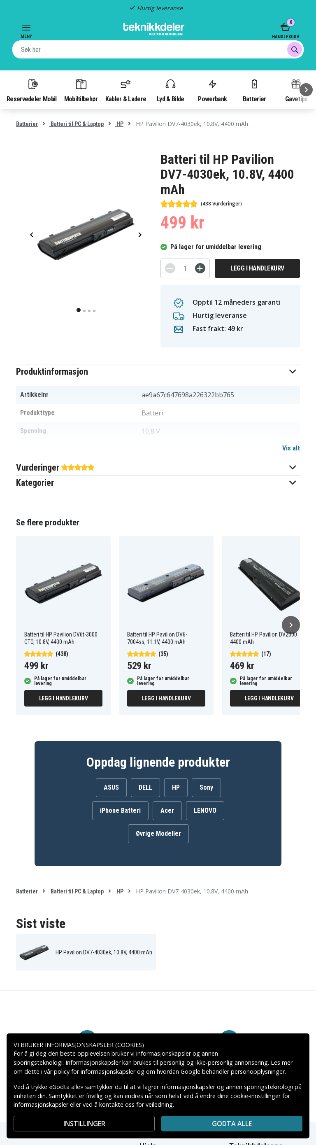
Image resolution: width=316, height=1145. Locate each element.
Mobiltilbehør (81, 90)
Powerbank (212, 90)
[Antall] (185, 268)
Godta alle (232, 1123)
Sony (206, 787)
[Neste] (306, 89)
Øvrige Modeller (158, 833)
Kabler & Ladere (125, 90)
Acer (167, 810)
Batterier (254, 90)
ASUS (111, 787)
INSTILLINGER (84, 1123)
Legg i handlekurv (257, 268)
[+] (200, 268)
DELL (145, 787)
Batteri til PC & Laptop (76, 124)
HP (119, 124)
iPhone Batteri (120, 810)
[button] (158, 371)
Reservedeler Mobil (32, 90)
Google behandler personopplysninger (233, 1071)
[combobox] (158, 49)
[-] (170, 268)
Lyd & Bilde (170, 90)
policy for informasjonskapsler (94, 1071)
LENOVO (205, 810)
